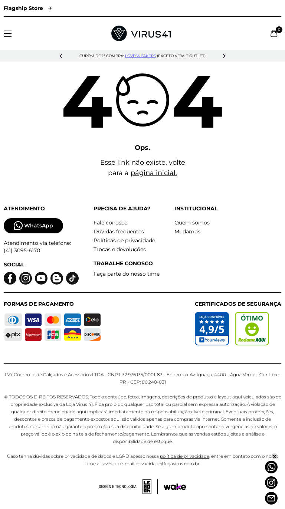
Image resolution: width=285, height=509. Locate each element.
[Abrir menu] (8, 33)
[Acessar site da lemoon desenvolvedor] (128, 486)
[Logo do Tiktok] (72, 278)
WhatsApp (33, 225)
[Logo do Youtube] (41, 278)
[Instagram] (271, 482)
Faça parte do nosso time (127, 273)
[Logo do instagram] (25, 278)
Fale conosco (111, 222)
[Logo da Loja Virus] (141, 33)
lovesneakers (140, 55)
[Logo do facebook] (10, 278)
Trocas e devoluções (120, 249)
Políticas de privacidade (124, 240)
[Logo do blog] (56, 278)
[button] (61, 56)
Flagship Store (28, 8)
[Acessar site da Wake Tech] (175, 486)
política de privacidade (184, 456)
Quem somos (192, 222)
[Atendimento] (271, 498)
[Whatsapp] (271, 467)
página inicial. (154, 173)
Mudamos (187, 231)
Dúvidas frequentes (119, 231)
